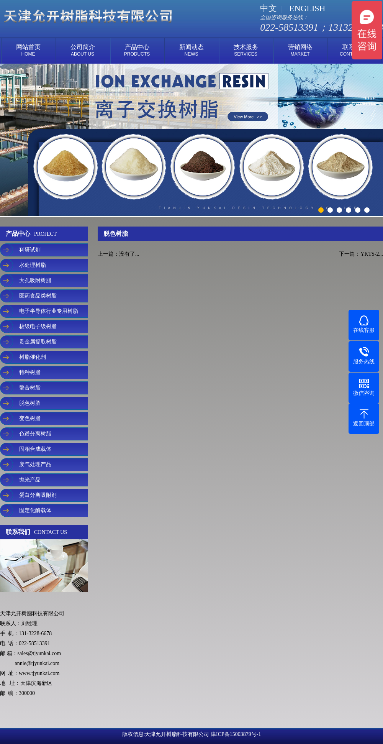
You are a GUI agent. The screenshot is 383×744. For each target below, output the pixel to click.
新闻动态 (191, 50)
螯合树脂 (30, 388)
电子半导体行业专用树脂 (48, 311)
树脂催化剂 (32, 357)
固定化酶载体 (35, 510)
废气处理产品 (35, 464)
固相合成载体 (35, 449)
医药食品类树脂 (38, 296)
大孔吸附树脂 (35, 280)
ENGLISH (307, 8)
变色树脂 (30, 418)
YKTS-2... (371, 254)
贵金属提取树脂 (38, 342)
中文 (268, 8)
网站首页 (28, 50)
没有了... (129, 254)
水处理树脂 (32, 265)
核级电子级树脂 (38, 326)
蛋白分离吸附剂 (38, 495)
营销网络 (300, 50)
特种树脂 (30, 372)
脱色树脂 (30, 403)
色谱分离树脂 (35, 434)
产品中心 (137, 50)
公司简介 (83, 50)
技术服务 (246, 50)
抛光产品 (30, 480)
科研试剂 (30, 250)
